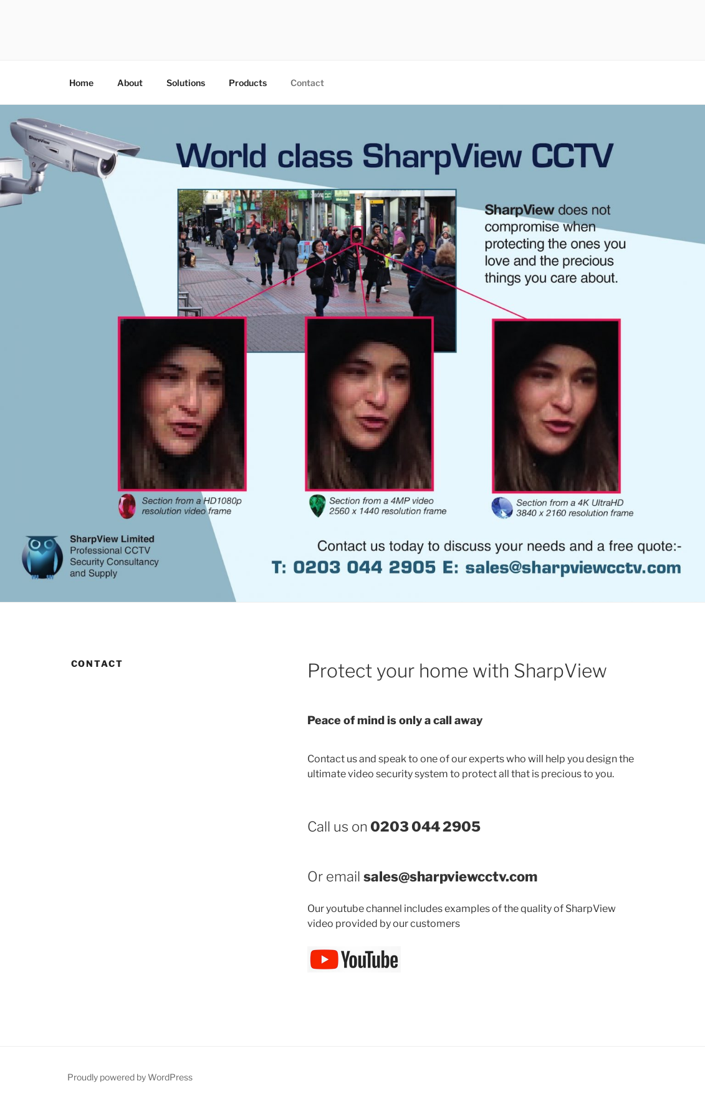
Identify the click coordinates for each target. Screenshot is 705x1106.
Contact (307, 82)
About (130, 82)
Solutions (185, 82)
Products (248, 82)
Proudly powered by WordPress (130, 1077)
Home (81, 82)
